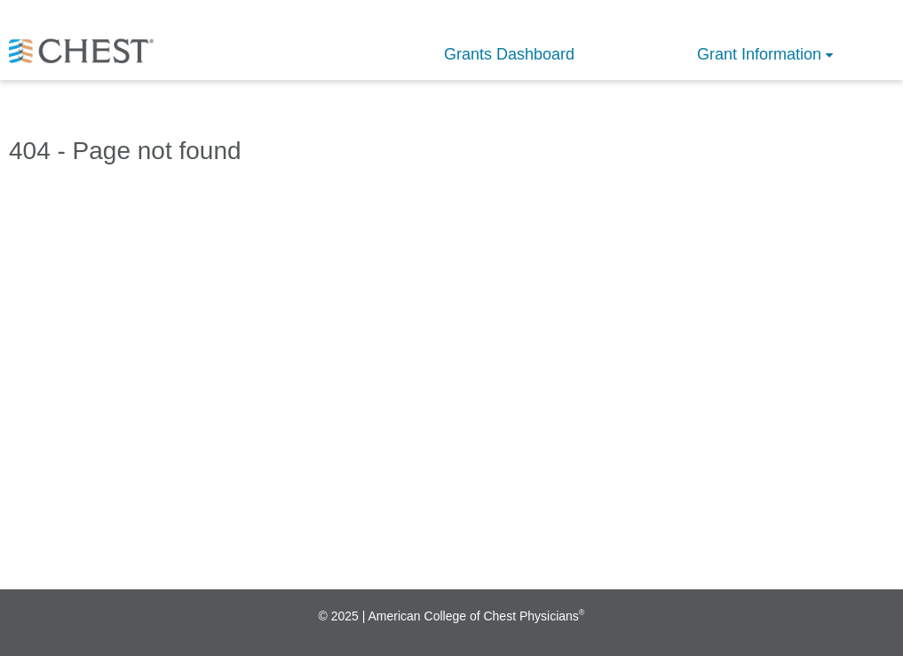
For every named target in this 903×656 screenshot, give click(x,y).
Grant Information (759, 54)
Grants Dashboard (509, 54)
